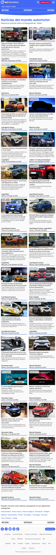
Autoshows (34, 372)
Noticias (13, 6)
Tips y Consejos (6, 518)
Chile (14, 543)
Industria (4, 515)
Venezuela (31, 548)
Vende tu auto (45, 2)
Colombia (20, 543)
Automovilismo (6, 511)
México (44, 543)
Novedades (6, 65)
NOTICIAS (5, 10)
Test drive (6, 134)
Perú (49, 543)
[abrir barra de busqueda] (38, 2)
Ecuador (27, 543)
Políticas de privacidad (46, 534)
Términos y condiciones (31, 534)
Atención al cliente (17, 534)
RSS (44, 539)
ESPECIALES (28, 10)
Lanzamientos (7, 29)
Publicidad (20, 539)
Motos (20, 515)
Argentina (8, 543)
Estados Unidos (36, 543)
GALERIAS (50, 10)
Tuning (14, 518)
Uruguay (24, 548)
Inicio (3, 6)
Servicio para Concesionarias (33, 539)
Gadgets (46, 511)
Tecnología (36, 515)
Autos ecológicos (36, 29)
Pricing (13, 539)
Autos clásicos (17, 511)
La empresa (7, 534)
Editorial (8, 6)
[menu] (53, 2)
